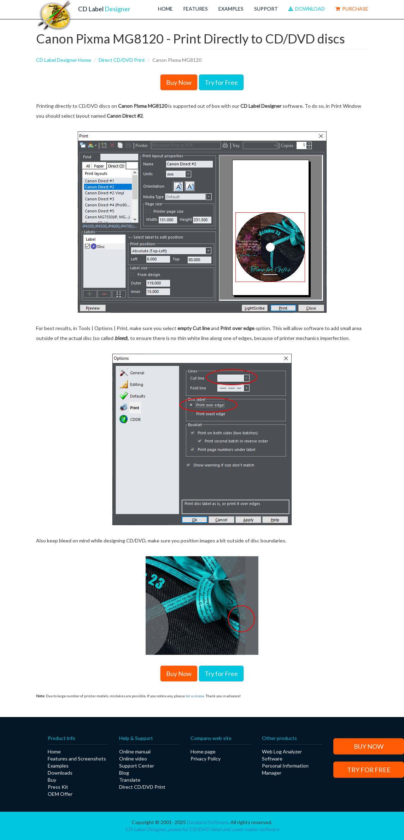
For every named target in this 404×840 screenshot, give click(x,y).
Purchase (351, 9)
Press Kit (58, 787)
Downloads (60, 773)
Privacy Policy (206, 759)
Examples (231, 9)
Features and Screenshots (77, 759)
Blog (124, 773)
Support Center (136, 766)
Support (266, 9)
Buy (52, 780)
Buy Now (179, 82)
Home (165, 9)
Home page (203, 751)
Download (306, 9)
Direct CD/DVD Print (122, 60)
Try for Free (221, 82)
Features (195, 9)
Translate (129, 780)
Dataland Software (207, 822)
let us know (195, 696)
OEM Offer (60, 794)
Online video (133, 759)
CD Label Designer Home (63, 60)
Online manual (135, 751)
